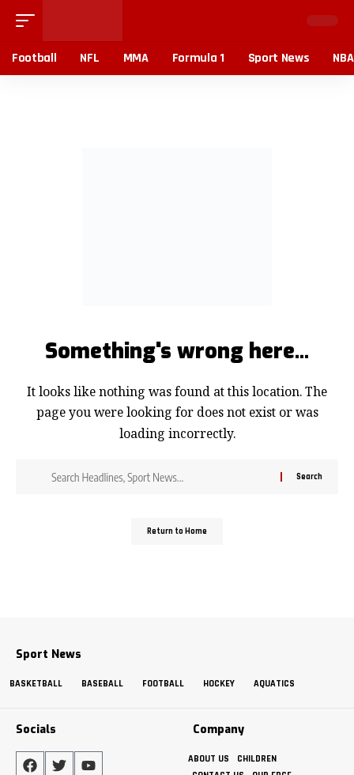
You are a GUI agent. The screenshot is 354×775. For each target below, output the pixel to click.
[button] (29, 20)
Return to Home (177, 531)
